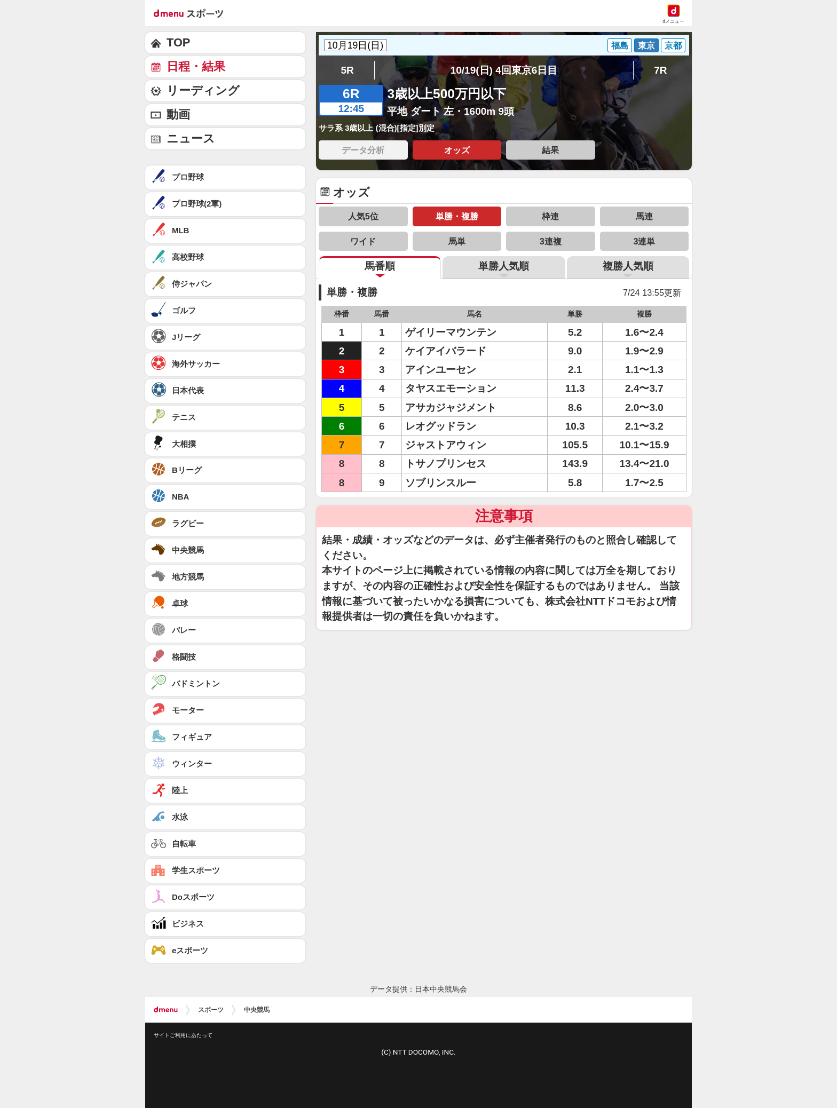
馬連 (644, 216)
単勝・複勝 (457, 216)
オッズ (457, 150)
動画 (178, 114)
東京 (646, 45)
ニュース (191, 138)
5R (347, 70)
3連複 (551, 241)
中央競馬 (257, 1010)
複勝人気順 (628, 266)
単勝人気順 (503, 266)
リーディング (203, 90)
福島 (619, 45)
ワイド (363, 241)
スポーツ (211, 1010)
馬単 (456, 241)
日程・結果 (196, 66)
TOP (178, 42)
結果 (550, 150)
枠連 (550, 216)
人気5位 (363, 216)
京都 (673, 45)
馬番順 (380, 266)
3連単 (644, 241)
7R (660, 70)
